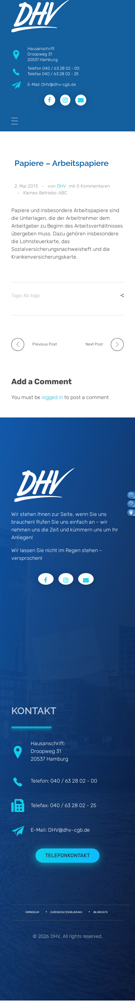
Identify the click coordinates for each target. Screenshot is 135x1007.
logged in (53, 397)
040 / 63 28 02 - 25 (60, 73)
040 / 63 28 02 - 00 (60, 68)
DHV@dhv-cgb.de (69, 830)
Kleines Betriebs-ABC (45, 193)
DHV (61, 186)
